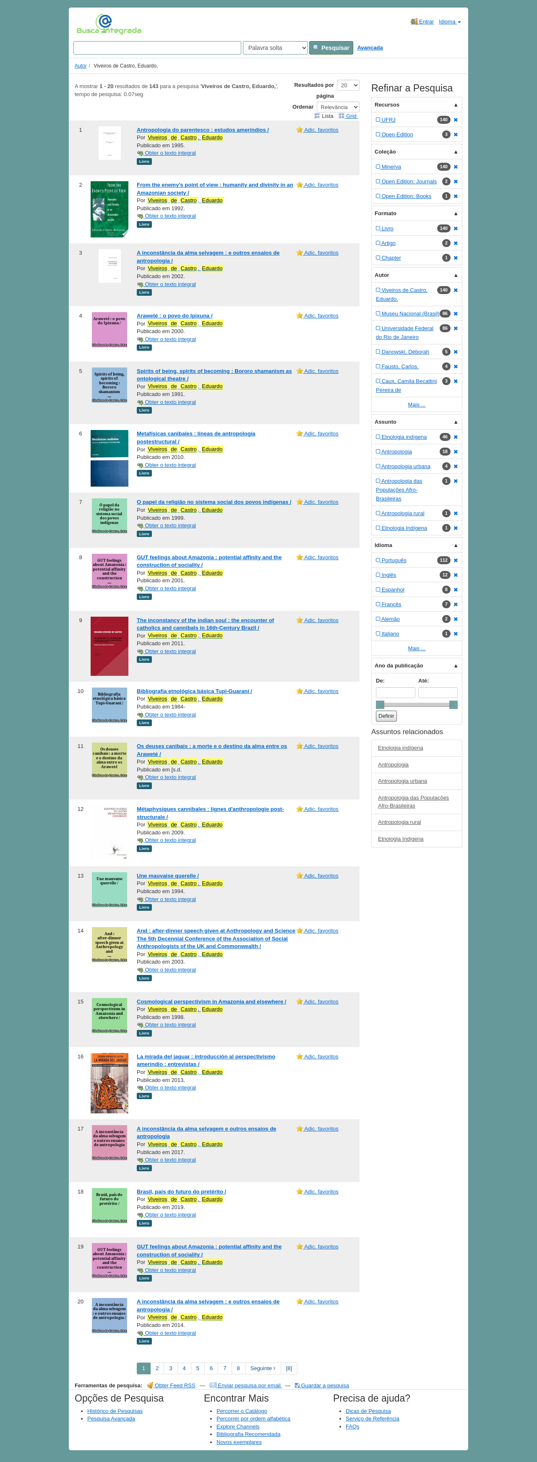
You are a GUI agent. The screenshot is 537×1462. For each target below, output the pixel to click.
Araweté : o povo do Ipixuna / (175, 316)
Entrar (422, 21)
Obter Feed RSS (171, 1385)
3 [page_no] (170, 1368)
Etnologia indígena (400, 748)
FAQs (353, 1426)
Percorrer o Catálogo (241, 1411)
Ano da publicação (399, 665)
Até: (423, 681)
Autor (81, 66)
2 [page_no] (157, 1368)
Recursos (387, 105)
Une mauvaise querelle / (168, 876)
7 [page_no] (224, 1368)
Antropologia (393, 764)
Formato (385, 213)
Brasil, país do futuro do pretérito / (181, 1191)
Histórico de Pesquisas (115, 1411)
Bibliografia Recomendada (248, 1434)
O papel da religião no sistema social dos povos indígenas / (214, 502)
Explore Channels (238, 1426)
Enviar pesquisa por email (246, 1385)
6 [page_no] (211, 1368)
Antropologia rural (399, 822)
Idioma (450, 21)
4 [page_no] (184, 1368)
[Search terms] (157, 48)
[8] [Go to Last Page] (289, 1368)
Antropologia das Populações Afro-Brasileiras (413, 802)
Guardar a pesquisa (322, 1385)
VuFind (89, 24)
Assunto (385, 422)
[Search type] (275, 48)
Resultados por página (314, 90)
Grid (348, 116)
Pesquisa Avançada (111, 1418)
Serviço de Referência (372, 1418)
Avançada (370, 47)
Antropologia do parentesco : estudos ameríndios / (203, 130)
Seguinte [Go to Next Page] (263, 1368)
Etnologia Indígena (400, 839)
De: (380, 681)
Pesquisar (331, 47)
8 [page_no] (238, 1368)
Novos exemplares (239, 1442)
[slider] (380, 705)
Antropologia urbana (402, 781)
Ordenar (303, 107)
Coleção (385, 152)
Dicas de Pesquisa (368, 1411)
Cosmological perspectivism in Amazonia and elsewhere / (211, 1001)
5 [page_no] (197, 1368)
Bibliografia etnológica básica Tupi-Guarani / (194, 691)
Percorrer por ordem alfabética (253, 1418)
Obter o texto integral (166, 153)
